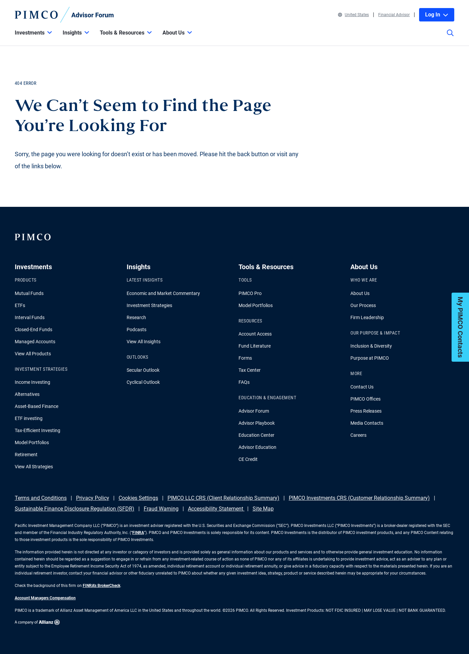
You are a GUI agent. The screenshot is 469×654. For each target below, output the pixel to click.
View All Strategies (34, 466)
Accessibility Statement (216, 509)
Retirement (26, 454)
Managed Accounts (35, 341)
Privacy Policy (92, 498)
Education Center (256, 435)
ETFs (20, 305)
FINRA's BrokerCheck (101, 585)
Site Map (263, 509)
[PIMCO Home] (64, 14)
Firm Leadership (367, 317)
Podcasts (136, 329)
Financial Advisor (394, 14)
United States (353, 14)
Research (136, 317)
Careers (358, 435)
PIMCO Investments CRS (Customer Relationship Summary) (359, 498)
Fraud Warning (161, 509)
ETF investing (29, 418)
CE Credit (248, 459)
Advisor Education (257, 447)
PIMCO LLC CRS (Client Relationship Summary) (223, 498)
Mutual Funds (29, 293)
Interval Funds (30, 317)
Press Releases (366, 411)
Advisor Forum (254, 411)
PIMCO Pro (250, 293)
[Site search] (450, 37)
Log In (436, 14)
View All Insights (143, 341)
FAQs (244, 382)
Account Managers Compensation (45, 598)
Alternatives (27, 394)
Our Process (363, 305)
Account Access (255, 334)
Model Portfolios (32, 442)
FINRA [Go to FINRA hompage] (138, 532)
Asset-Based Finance (36, 406)
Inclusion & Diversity (371, 346)
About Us (360, 293)
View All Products (33, 353)
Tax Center (250, 370)
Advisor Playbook (257, 423)
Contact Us (362, 387)
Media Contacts (366, 423)
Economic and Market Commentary (163, 293)
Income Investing (32, 382)
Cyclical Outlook (143, 382)
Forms (245, 358)
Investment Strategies (149, 305)
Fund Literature (255, 346)
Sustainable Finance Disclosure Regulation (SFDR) (74, 509)
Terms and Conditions (41, 498)
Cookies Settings (138, 498)
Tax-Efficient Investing (37, 430)
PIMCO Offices (365, 399)
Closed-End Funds (33, 329)
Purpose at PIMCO (369, 358)
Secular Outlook (143, 370)
